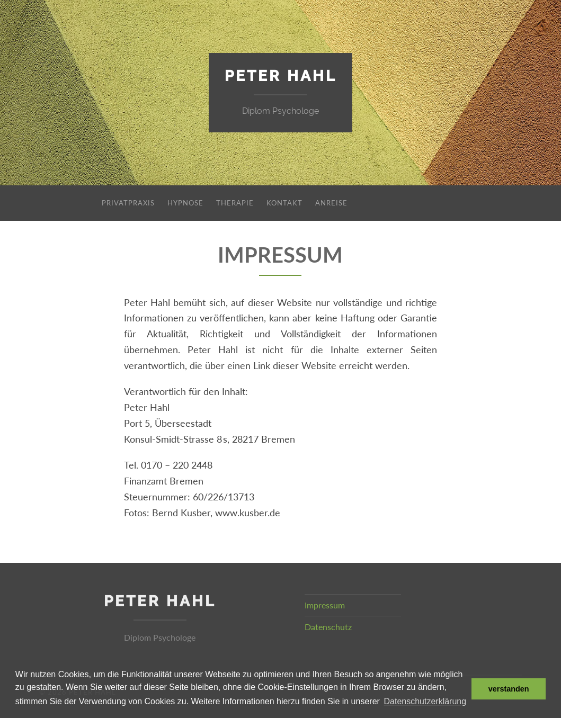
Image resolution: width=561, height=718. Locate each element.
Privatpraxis (128, 203)
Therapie (235, 203)
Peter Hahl (280, 76)
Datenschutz (328, 627)
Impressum (325, 605)
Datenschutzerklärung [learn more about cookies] (425, 701)
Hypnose (185, 203)
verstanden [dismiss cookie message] (508, 689)
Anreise (331, 203)
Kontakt (284, 203)
